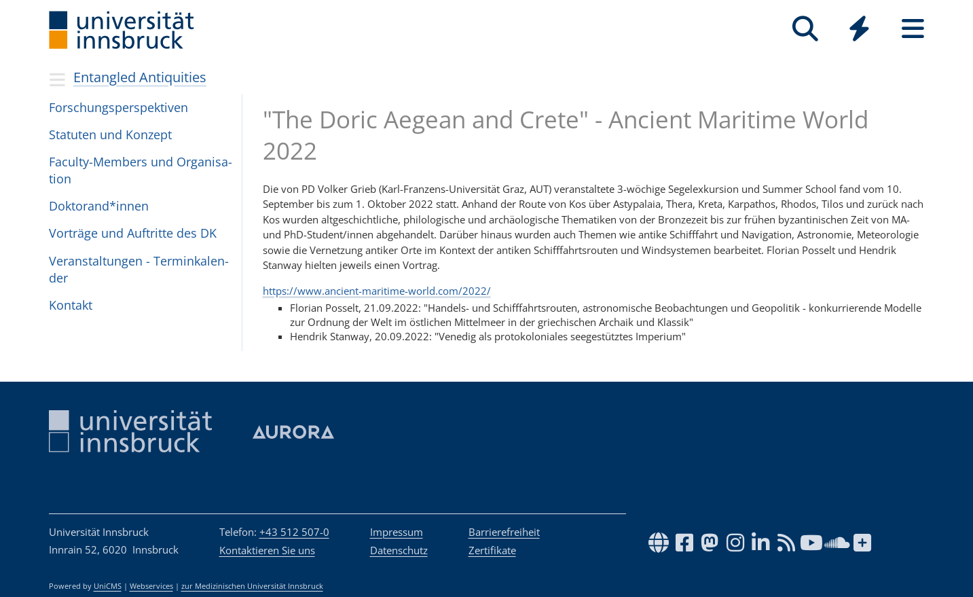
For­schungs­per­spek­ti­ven (118, 107)
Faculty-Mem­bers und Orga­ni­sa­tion (140, 170)
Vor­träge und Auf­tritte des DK (133, 233)
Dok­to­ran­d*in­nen (99, 206)
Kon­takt (70, 305)
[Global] (859, 30)
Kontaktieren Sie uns (267, 550)
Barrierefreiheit (504, 532)
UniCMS (108, 586)
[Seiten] (913, 29)
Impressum (396, 532)
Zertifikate (492, 550)
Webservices (151, 586)
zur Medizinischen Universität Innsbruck (252, 586)
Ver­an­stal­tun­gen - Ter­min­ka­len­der (139, 269)
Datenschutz (399, 550)
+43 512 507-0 (294, 532)
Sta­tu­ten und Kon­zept (110, 134)
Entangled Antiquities (139, 77)
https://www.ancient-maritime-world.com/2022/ (377, 290)
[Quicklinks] (859, 29)
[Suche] (805, 29)
